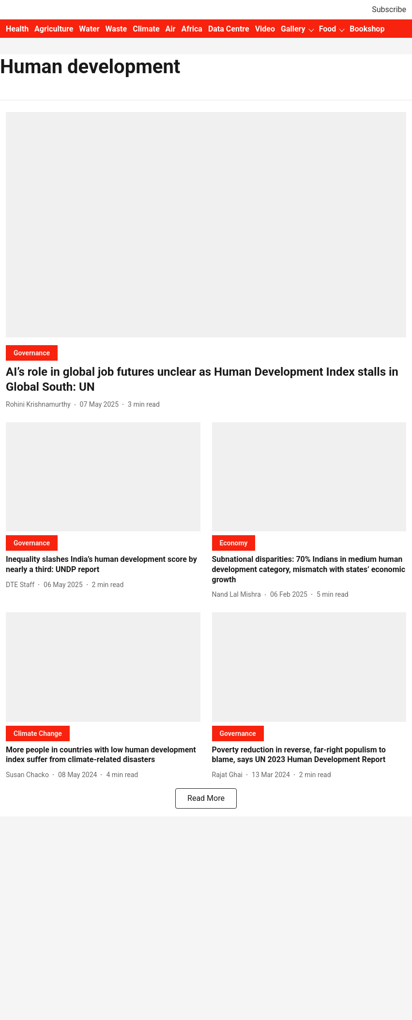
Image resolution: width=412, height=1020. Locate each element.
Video (265, 28)
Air (171, 28)
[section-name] (32, 352)
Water (89, 28)
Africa (191, 28)
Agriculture (53, 28)
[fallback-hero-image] (206, 224)
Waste (116, 28)
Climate (146, 28)
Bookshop (367, 28)
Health (17, 28)
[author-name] (40, 404)
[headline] (206, 380)
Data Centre (228, 28)
